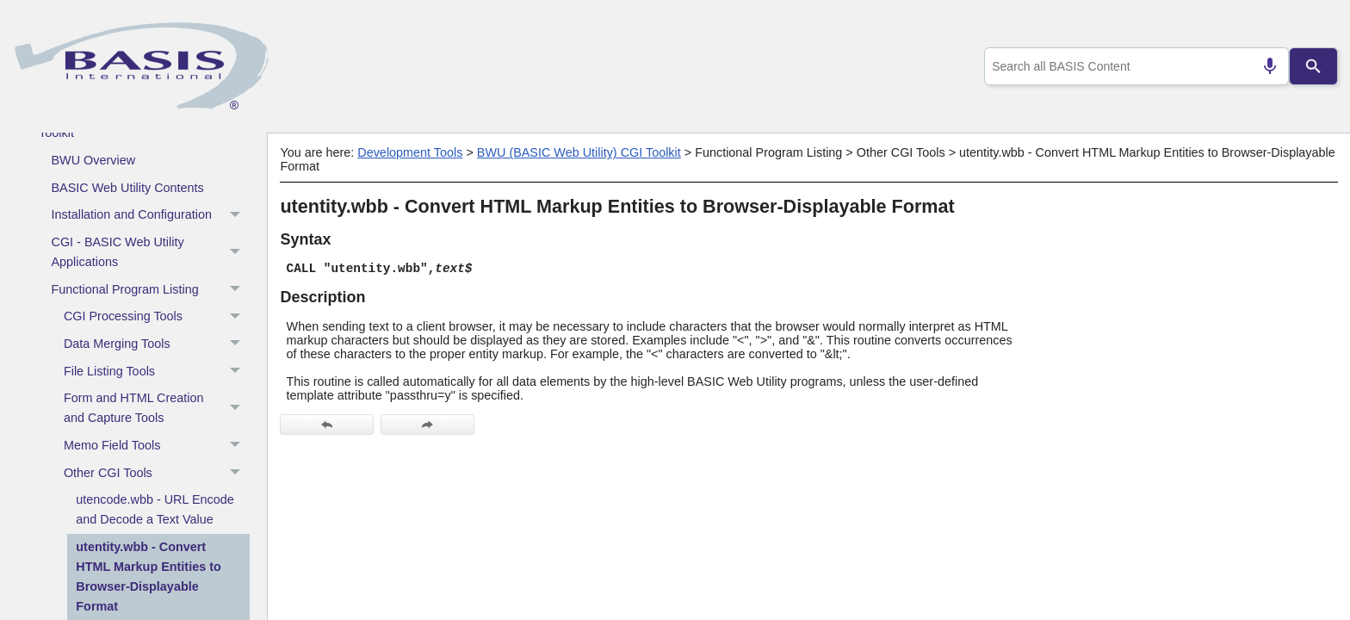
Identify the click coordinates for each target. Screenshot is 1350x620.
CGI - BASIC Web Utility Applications (151, 252)
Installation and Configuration (151, 215)
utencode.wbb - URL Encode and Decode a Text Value (154, 509)
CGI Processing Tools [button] (157, 317)
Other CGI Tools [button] (157, 473)
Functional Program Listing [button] (151, 289)
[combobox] (1133, 66)
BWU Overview (94, 160)
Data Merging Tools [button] (157, 344)
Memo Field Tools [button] (157, 446)
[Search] (1314, 66)
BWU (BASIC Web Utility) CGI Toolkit (579, 152)
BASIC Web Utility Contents (128, 188)
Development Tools (409, 152)
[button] (237, 215)
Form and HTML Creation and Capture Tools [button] (157, 408)
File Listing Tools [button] (157, 371)
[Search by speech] (1263, 66)
